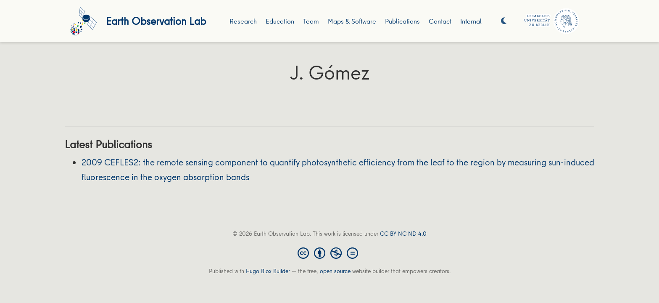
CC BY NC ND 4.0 (403, 233)
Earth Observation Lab (156, 20)
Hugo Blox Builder (268, 271)
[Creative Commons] (329, 252)
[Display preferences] (504, 21)
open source (335, 271)
